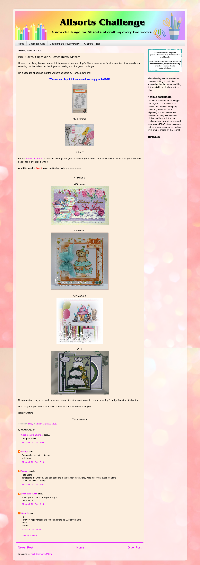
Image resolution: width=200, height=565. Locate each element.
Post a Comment (29, 535)
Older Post (134, 547)
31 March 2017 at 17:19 (33, 462)
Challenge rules (37, 44)
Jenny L (25, 471)
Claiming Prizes (92, 44)
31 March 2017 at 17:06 (33, 442)
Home (21, 44)
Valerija (24, 451)
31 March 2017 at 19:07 (33, 484)
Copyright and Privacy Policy (64, 44)
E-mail (30, 158)
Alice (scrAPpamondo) (32, 435)
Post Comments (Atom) (42, 554)
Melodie (25, 513)
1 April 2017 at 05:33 (31, 529)
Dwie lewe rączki (29, 494)
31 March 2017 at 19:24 (33, 504)
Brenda (38, 158)
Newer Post (25, 547)
